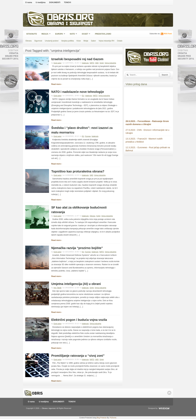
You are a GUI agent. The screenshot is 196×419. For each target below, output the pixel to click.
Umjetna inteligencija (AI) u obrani (76, 284)
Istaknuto (31, 34)
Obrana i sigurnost (70, 24)
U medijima (40, 2)
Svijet (85, 34)
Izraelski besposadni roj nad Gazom (77, 59)
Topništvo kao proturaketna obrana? (77, 171)
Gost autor (57, 63)
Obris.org (70, 18)
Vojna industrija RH (106, 41)
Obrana (28, 41)
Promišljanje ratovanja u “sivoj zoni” (78, 355)
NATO (72, 34)
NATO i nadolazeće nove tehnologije (77, 91)
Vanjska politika (67, 41)
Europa (59, 34)
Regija (45, 34)
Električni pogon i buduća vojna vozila (79, 319)
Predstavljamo (103, 34)
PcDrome (113, 418)
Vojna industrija (110, 63)
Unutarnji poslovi (51, 41)
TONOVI (67, 2)
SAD (97, 63)
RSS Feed (168, 34)
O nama (28, 2)
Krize (79, 41)
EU (83, 96)
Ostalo (119, 41)
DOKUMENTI (54, 2)
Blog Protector (102, 418)
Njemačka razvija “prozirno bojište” (77, 248)
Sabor (93, 41)
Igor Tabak (57, 288)
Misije (85, 41)
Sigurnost (38, 41)
